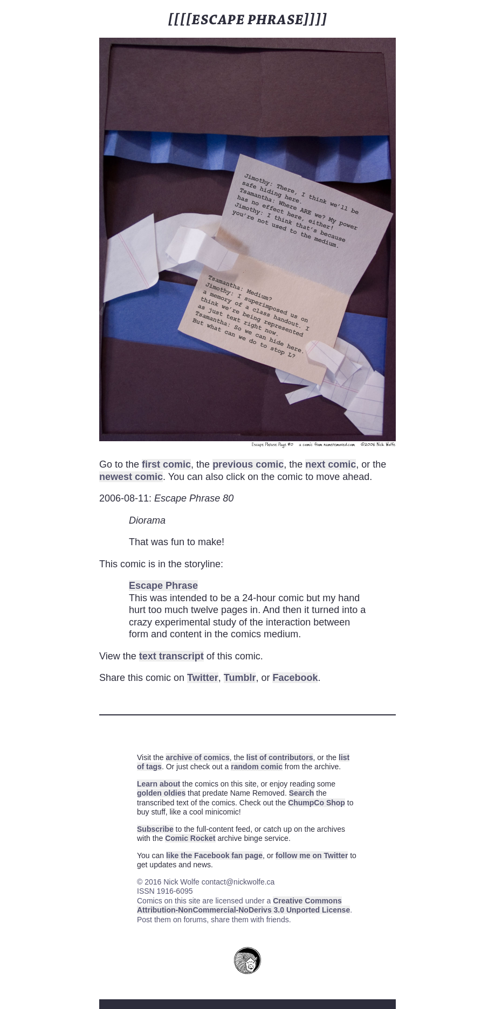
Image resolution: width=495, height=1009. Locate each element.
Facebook (295, 677)
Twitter (202, 677)
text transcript (171, 656)
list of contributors (279, 757)
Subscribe (155, 829)
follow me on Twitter (312, 855)
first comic (166, 464)
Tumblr (240, 677)
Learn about (158, 784)
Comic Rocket (190, 838)
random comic (257, 766)
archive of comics (197, 757)
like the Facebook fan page (214, 855)
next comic (330, 464)
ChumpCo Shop (316, 802)
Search (301, 793)
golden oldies (161, 793)
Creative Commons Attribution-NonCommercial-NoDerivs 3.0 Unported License (243, 905)
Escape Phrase (163, 585)
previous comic (248, 464)
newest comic (131, 476)
